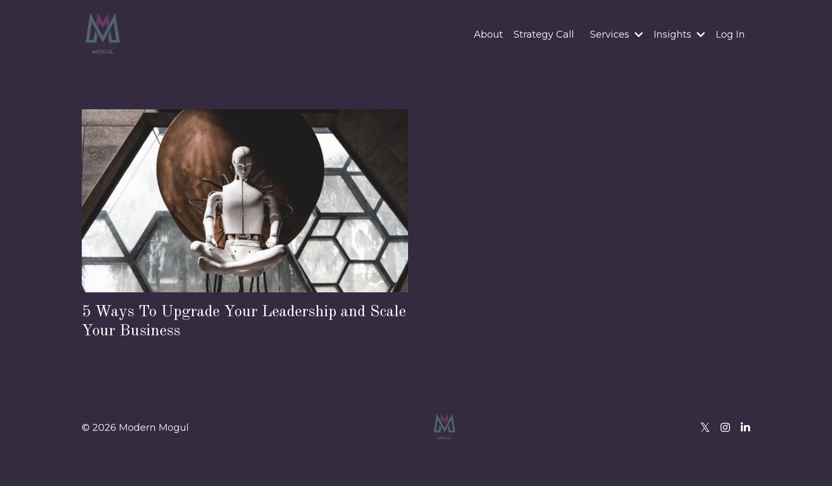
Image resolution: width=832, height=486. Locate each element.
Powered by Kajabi (715, 459)
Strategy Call (544, 34)
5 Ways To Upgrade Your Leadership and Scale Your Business (244, 321)
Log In (730, 34)
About (488, 34)
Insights (679, 34)
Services (616, 34)
